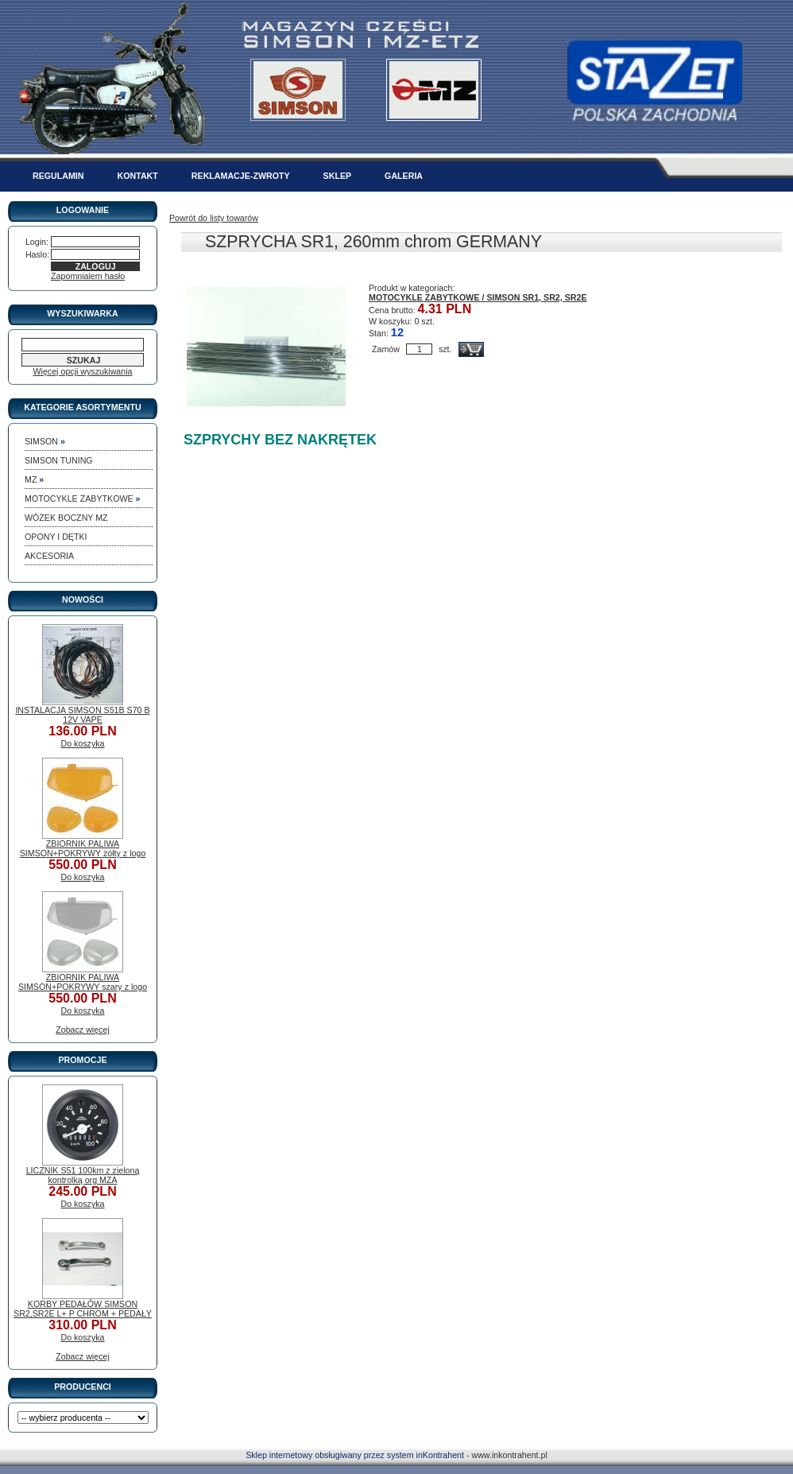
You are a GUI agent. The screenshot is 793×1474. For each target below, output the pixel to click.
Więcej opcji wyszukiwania (83, 371)
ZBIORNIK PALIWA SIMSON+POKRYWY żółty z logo (83, 848)
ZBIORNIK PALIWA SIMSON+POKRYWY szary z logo (82, 981)
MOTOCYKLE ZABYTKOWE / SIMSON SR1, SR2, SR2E (478, 297)
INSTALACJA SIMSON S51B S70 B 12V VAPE (82, 714)
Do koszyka (82, 743)
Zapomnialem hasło (88, 276)
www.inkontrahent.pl (509, 1455)
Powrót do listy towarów (213, 218)
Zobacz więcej (83, 1029)
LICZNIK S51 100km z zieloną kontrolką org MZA (83, 1175)
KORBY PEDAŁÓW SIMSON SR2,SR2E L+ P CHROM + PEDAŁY (83, 1308)
